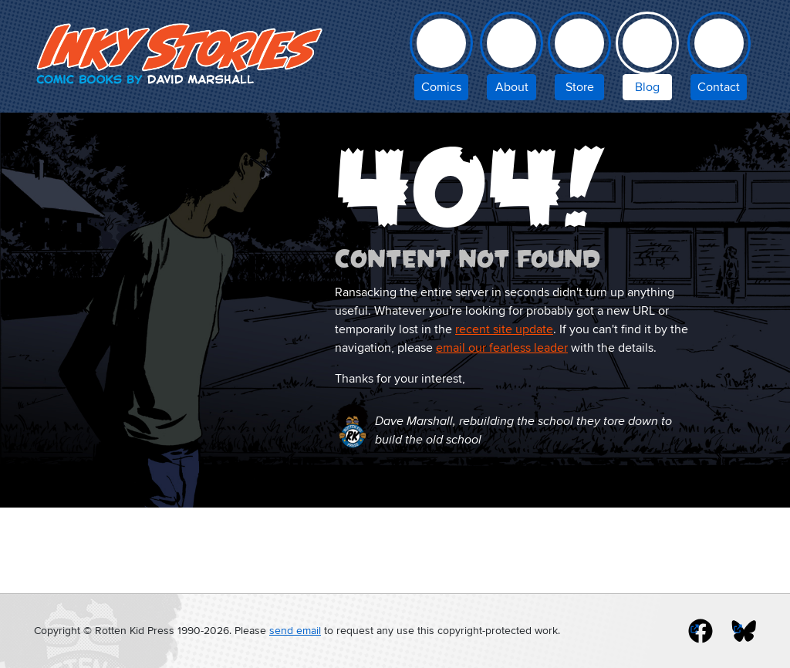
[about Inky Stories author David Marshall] (511, 59)
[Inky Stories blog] (647, 59)
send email (295, 630)
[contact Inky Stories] (718, 59)
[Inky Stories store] (579, 59)
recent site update (504, 329)
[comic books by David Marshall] (441, 59)
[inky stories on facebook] (700, 631)
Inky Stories (182, 53)
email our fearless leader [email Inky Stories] (502, 348)
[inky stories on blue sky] (743, 631)
